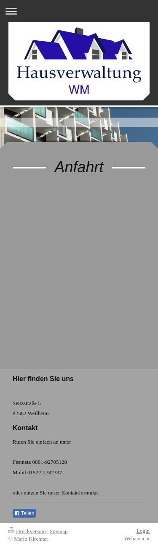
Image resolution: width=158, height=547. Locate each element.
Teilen (24, 513)
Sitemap (59, 531)
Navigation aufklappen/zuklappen (79, 11)
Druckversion (27, 531)
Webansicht (137, 538)
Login (143, 531)
